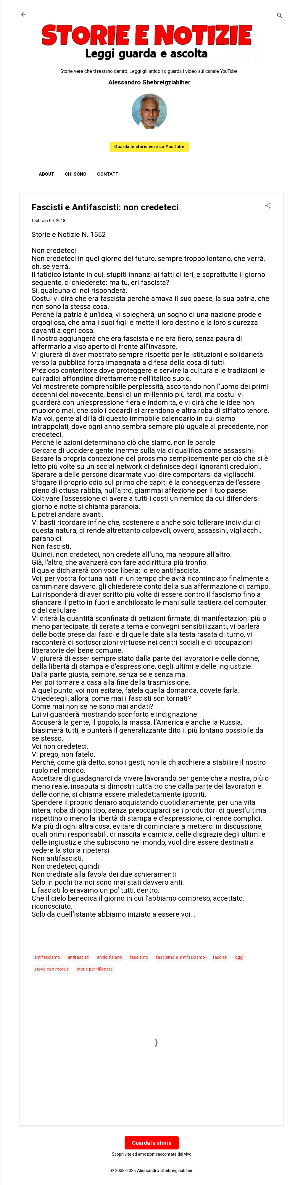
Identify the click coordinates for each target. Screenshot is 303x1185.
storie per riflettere (95, 969)
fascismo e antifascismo (180, 957)
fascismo (139, 957)
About (46, 174)
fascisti (220, 957)
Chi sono (75, 174)
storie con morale (51, 969)
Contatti (108, 174)
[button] (267, 206)
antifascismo (47, 957)
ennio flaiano (109, 957)
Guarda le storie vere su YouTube (149, 146)
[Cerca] (279, 16)
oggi (239, 957)
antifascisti (78, 957)
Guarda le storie (151, 1143)
